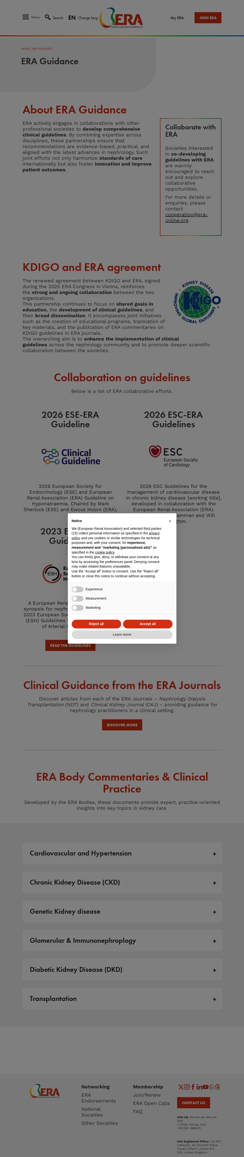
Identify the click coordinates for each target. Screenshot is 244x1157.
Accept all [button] (148, 624)
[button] (170, 521)
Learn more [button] (122, 634)
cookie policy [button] (104, 552)
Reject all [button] (96, 624)
